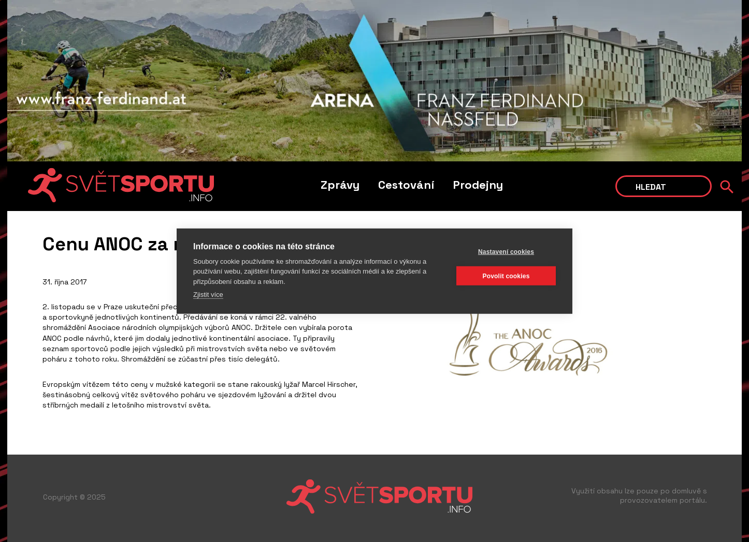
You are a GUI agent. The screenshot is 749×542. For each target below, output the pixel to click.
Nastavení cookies (506, 251)
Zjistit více (208, 294)
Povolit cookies (505, 275)
